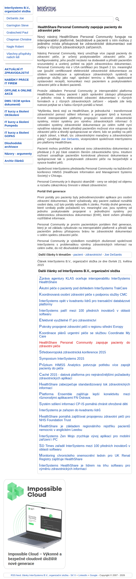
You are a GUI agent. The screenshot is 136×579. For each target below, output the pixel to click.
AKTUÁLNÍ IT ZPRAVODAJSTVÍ (17, 71)
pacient (78, 254)
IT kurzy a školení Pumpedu (17, 123)
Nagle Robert (15, 46)
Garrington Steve (18, 25)
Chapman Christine (19, 39)
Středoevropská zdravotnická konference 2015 (72, 352)
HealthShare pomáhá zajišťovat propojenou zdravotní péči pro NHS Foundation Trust (84, 418)
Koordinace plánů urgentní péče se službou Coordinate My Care (84, 334)
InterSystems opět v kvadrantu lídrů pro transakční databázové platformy (84, 302)
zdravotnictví (93, 254)
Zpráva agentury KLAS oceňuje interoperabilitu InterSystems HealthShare (84, 280)
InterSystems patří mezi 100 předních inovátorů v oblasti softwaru (84, 312)
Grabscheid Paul (17, 32)
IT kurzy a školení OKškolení (17, 113)
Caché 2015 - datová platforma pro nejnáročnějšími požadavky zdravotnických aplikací (84, 376)
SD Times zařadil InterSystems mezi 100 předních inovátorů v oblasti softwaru (84, 447)
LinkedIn (83, 575)
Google (94, 575)
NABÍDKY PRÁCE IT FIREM (17, 81)
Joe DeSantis (70, 139)
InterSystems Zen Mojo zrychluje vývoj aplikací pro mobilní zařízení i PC (84, 437)
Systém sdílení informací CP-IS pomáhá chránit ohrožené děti (83, 404)
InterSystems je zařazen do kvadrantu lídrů (70, 410)
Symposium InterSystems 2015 (61, 358)
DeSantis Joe (15, 18)
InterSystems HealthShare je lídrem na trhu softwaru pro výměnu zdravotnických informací (84, 467)
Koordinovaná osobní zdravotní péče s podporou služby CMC (83, 294)
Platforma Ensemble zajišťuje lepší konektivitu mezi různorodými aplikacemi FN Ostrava (84, 395)
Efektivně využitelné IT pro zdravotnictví (67, 320)
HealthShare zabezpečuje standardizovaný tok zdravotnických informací (84, 386)
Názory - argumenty (18, 153)
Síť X (73, 575)
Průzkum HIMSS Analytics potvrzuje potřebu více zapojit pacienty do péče (84, 366)
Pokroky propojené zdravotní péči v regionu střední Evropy (81, 326)
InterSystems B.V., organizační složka (18, 9)
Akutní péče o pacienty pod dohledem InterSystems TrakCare (83, 288)
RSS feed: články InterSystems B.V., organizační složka (40, 575)
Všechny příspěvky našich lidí (19, 55)
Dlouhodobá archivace (13, 145)
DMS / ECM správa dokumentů (17, 102)
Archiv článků (14, 160)
